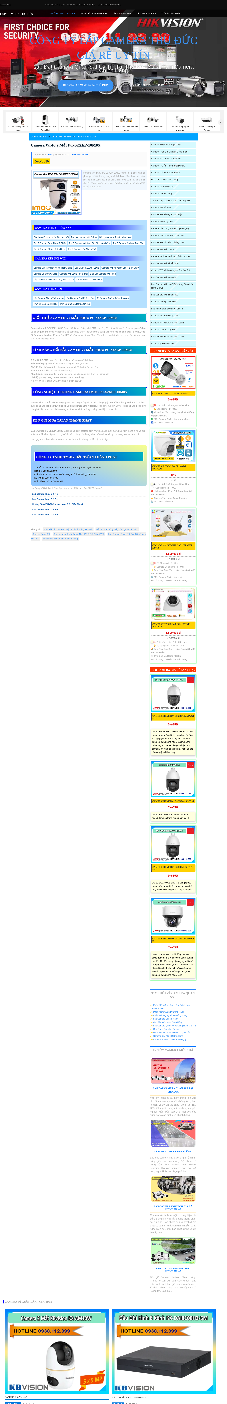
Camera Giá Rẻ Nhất (161, 207)
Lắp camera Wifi (121, 13)
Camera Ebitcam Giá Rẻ (45, 274)
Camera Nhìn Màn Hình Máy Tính (167, 235)
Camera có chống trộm (162, 221)
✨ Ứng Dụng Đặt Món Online (164, 1029)
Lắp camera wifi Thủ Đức (109, 5)
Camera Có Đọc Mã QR (162, 186)
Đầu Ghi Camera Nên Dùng (164, 179)
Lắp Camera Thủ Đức (55, 5)
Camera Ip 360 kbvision (162, 343)
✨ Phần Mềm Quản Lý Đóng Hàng (167, 1012)
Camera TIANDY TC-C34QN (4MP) (170, 393)
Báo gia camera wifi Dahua (84, 237)
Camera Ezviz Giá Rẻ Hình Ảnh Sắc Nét (170, 256)
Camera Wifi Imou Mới (61, 136)
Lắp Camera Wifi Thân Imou (164, 294)
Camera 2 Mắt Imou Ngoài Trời (166, 144)
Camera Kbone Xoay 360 (163, 329)
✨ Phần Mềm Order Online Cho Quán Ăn (170, 1032)
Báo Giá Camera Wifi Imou (103, 274)
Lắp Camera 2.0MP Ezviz (87, 268)
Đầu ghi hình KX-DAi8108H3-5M (129, 1397)
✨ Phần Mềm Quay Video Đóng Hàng (168, 1015)
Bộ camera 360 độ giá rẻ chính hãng (60, 538)
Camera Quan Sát (39, 136)
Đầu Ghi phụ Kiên (146, 13)
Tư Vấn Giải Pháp (171, 13)
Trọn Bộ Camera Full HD (45, 304)
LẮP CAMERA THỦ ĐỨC (17, 14)
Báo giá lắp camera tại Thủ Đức (85, 85)
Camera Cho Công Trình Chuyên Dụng (170, 228)
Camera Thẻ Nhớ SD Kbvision (165, 172)
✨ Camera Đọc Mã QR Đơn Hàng (166, 1036)
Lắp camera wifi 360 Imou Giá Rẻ (167, 308)
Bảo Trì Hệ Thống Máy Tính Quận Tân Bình (117, 529)
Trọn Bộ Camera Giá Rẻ (93, 13)
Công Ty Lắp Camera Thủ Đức (81, 5)
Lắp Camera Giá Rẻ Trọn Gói (80, 298)
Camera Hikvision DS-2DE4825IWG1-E (173, 801)
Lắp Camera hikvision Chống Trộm (168, 242)
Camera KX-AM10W (16, 1397)
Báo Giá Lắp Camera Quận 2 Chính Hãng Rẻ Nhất (68, 529)
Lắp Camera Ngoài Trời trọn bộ (49, 298)
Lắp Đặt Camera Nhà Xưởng (173, 1151)
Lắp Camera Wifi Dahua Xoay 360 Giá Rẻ (54, 279)
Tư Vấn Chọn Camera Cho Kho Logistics (171, 200)
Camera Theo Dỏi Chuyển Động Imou (169, 151)
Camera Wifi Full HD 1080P (89, 279)
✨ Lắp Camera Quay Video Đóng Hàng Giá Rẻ (173, 1025)
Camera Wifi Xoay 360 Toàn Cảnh (167, 322)
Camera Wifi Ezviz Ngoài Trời (73, 274)
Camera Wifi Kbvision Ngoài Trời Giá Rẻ (53, 268)
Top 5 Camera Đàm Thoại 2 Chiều (50, 243)
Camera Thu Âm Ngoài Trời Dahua (168, 165)
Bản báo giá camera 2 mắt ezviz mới (51, 237)
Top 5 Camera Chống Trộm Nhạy (49, 249)
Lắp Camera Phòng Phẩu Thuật (166, 214)
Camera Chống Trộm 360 (163, 301)
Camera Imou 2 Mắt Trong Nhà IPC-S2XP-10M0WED (79, 534)
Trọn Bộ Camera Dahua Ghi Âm (75, 304)
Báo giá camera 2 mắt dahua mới (115, 237)
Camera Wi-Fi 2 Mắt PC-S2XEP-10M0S (65, 145)
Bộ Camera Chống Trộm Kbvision (112, 298)
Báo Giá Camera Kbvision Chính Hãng (173, 1270)
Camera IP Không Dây (85, 136)
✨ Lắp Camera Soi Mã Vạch (164, 1019)
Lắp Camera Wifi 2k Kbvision (165, 263)
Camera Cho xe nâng (161, 193)
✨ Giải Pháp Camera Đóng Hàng (166, 1022)
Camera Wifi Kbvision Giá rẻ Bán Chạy (120, 268)
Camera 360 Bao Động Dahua (165, 315)
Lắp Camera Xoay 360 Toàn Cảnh (167, 336)
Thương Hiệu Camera (62, 13)
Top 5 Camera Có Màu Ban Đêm (128, 243)
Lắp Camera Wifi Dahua (162, 249)
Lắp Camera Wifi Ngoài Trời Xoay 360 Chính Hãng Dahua (172, 286)
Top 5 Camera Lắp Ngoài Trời (82, 249)
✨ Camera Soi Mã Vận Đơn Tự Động (168, 1039)
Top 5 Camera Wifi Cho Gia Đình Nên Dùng (89, 243)
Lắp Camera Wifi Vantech (163, 277)
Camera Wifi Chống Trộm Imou (166, 158)
